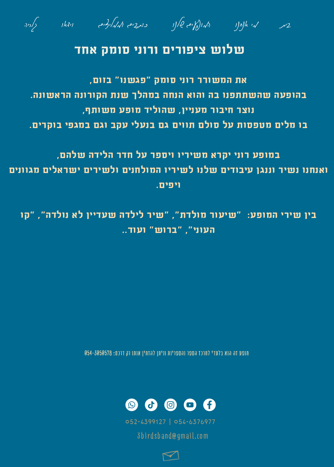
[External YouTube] (167, 294)
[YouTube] (190, 405)
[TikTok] (151, 405)
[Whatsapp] (131, 405)
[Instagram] (170, 405)
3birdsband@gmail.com (173, 436)
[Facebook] (209, 405)
